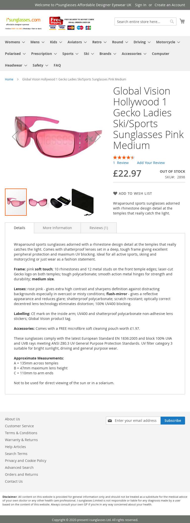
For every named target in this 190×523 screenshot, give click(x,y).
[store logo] (50, 23)
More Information (57, 227)
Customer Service (19, 426)
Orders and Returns (21, 474)
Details (19, 227)
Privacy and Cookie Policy (25, 460)
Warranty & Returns (21, 439)
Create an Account (170, 4)
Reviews (99, 227)
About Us (12, 419)
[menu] (95, 53)
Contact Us (14, 481)
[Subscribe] (173, 421)
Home (9, 79)
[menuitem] (13, 42)
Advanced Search (19, 467)
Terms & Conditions (21, 432)
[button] (15, 136)
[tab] (19, 227)
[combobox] (145, 21)
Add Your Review (151, 162)
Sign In (140, 4)
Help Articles (15, 446)
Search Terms (16, 453)
